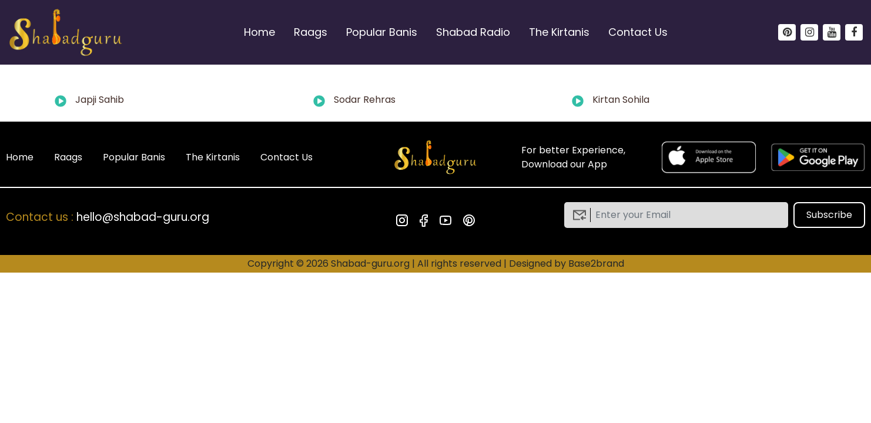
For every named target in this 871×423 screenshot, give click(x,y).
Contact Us (638, 32)
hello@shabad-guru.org (142, 217)
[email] (685, 215)
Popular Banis (381, 32)
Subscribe (829, 214)
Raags (310, 32)
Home (259, 32)
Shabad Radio (473, 32)
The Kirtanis (559, 32)
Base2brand (596, 263)
